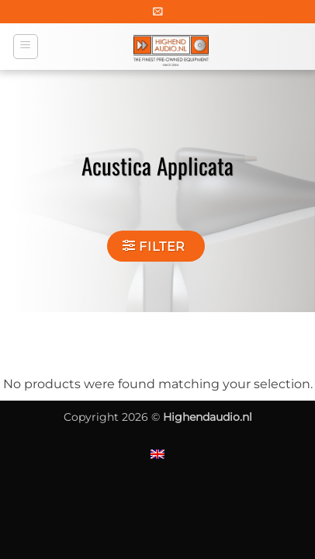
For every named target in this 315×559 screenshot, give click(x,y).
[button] (158, 11)
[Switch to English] (157, 454)
